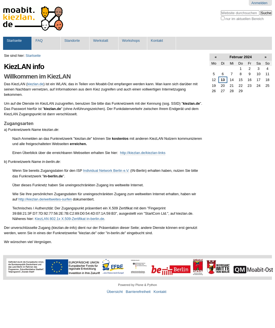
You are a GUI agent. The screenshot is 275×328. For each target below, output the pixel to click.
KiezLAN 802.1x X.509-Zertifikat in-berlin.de (69, 219)
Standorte (72, 40)
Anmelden (259, 3)
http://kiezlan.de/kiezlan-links (142, 153)
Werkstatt (100, 40)
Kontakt (157, 40)
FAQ (39, 40)
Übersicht (115, 292)
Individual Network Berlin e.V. (106, 170)
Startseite (14, 40)
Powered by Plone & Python (137, 285)
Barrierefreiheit (138, 292)
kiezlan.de (35, 84)
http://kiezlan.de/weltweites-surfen (45, 199)
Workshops (131, 40)
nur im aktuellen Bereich (244, 19)
